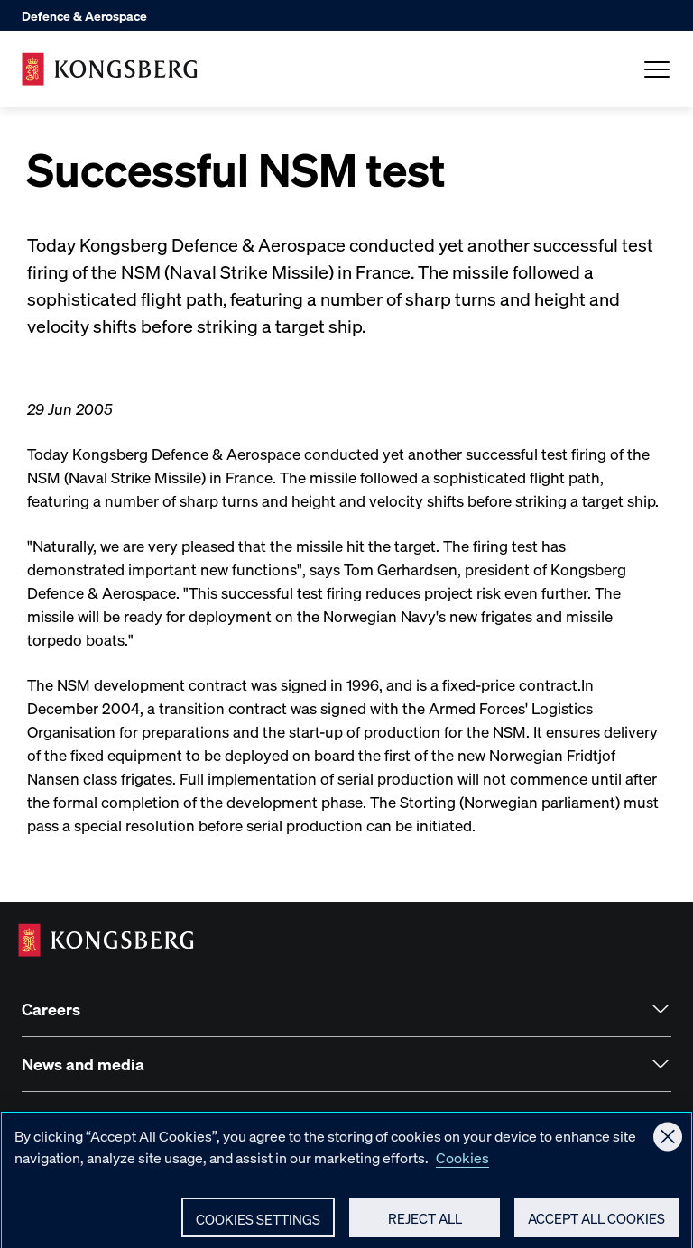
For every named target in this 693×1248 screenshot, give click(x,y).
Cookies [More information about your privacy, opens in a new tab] (462, 1162)
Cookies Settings (258, 1225)
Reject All (425, 1224)
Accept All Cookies (596, 1224)
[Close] (667, 1142)
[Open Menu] (656, 69)
